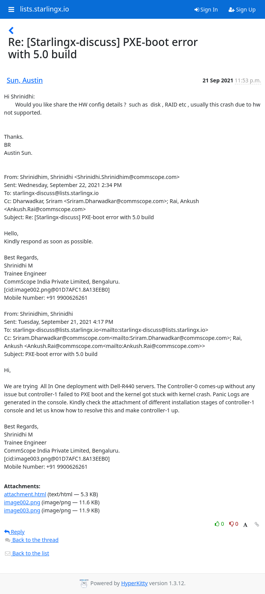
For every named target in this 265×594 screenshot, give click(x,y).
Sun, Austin (25, 80)
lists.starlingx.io (44, 9)
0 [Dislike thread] (234, 523)
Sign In (206, 9)
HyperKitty (134, 583)
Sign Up (242, 9)
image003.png (22, 510)
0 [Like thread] (220, 523)
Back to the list (26, 553)
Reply (14, 531)
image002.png (22, 502)
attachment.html (25, 494)
